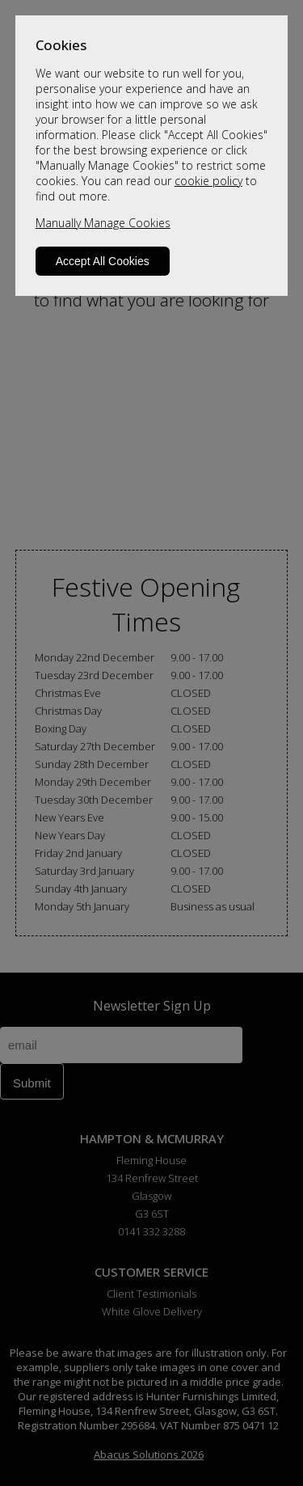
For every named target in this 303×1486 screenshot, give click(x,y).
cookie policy (208, 180)
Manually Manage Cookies (103, 222)
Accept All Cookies (102, 261)
